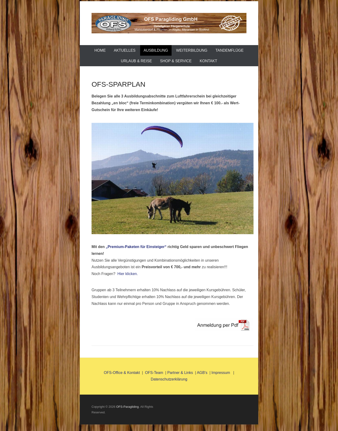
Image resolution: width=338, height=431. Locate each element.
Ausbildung (156, 50)
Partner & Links (180, 373)
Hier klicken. (127, 274)
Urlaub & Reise (136, 61)
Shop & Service (176, 61)
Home (100, 50)
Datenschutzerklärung (169, 379)
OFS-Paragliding (127, 406)
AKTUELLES (124, 50)
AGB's (202, 373)
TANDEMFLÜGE (229, 50)
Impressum (221, 373)
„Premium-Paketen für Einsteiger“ (136, 247)
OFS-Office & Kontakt (122, 373)
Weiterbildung (191, 50)
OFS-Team (154, 373)
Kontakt (208, 61)
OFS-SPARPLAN (119, 84)
